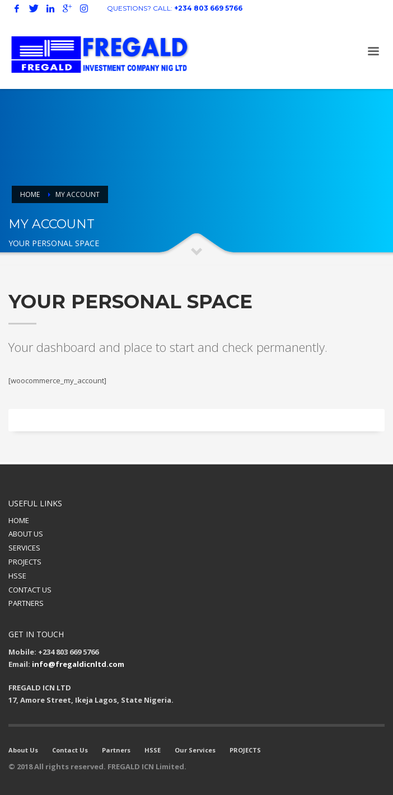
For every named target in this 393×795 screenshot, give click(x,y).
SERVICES (24, 548)
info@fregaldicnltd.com (78, 664)
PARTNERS (26, 603)
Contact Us (70, 750)
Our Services (195, 750)
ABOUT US (25, 534)
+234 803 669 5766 (208, 8)
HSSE (17, 576)
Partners (116, 750)
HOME (18, 520)
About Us (23, 750)
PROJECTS (24, 562)
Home (30, 194)
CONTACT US (30, 590)
